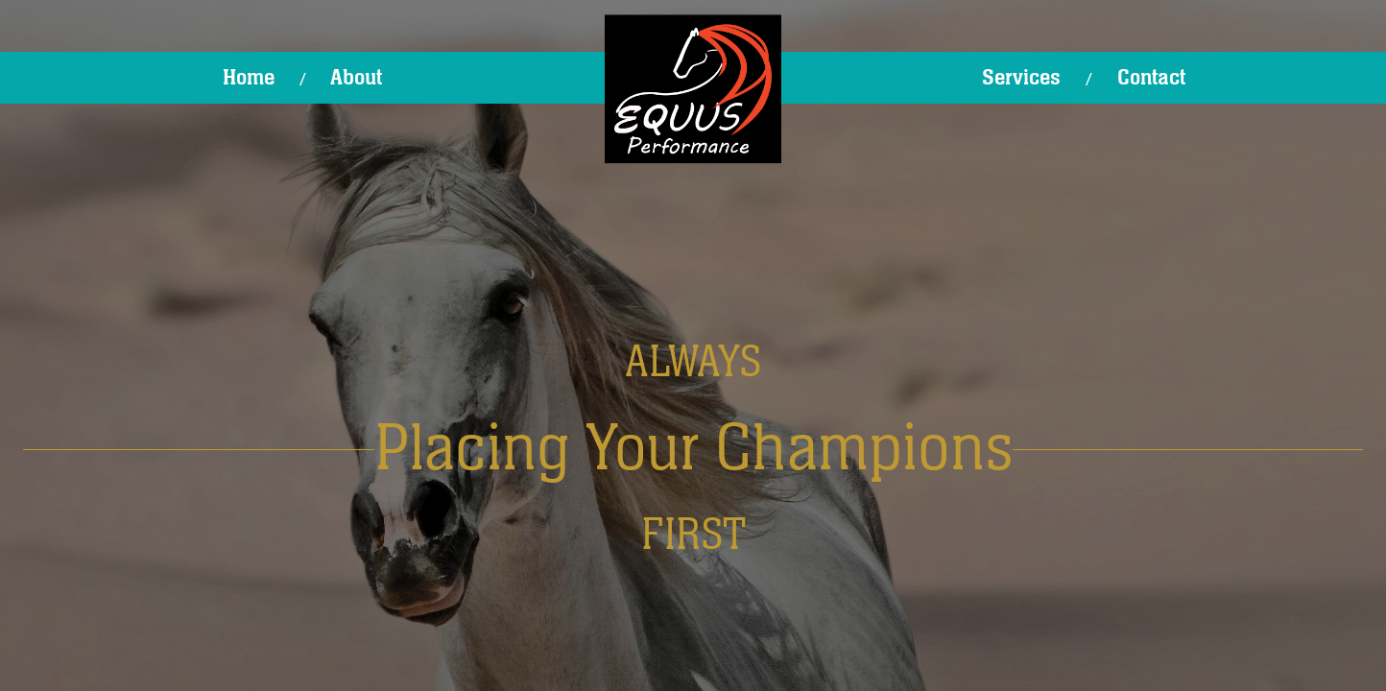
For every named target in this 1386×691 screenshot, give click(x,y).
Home (249, 77)
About (356, 77)
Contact (1151, 77)
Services (1021, 77)
